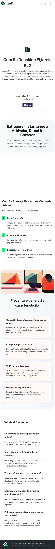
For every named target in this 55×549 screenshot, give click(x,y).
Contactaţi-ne (45, 546)
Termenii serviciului (19, 543)
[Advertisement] (27, 23)
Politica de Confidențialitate (36, 543)
